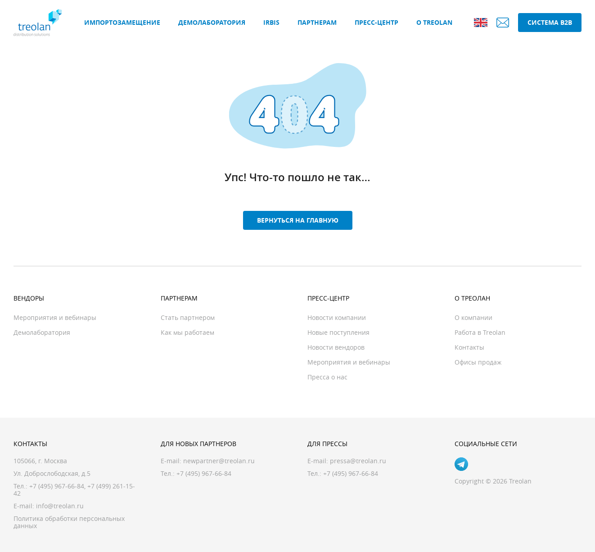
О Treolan (434, 22)
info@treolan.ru (60, 506)
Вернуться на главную (297, 220)
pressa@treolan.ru (358, 460)
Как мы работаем (187, 332)
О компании (473, 317)
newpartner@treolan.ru (219, 460)
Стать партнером (188, 317)
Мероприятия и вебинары (55, 317)
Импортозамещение (122, 22)
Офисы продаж (478, 362)
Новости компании (336, 317)
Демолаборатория (211, 22)
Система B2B (549, 22)
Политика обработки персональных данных (69, 522)
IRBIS (271, 22)
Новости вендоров (336, 347)
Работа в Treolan (480, 332)
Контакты (469, 347)
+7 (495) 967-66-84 (56, 486)
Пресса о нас (327, 377)
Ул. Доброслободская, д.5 (52, 473)
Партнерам (317, 22)
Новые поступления (338, 332)
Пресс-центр (376, 22)
